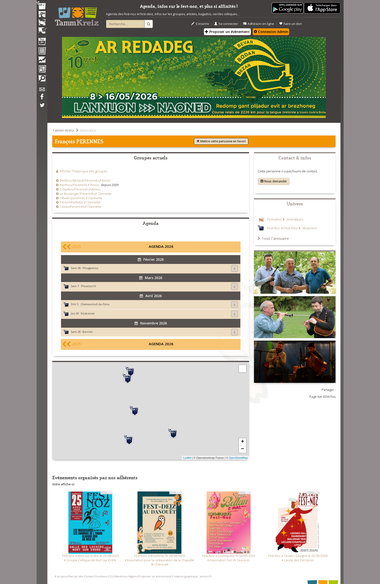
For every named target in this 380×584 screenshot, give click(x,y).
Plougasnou (90, 268)
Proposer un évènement (227, 31)
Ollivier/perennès (72, 198)
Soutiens (101, 576)
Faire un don (290, 24)
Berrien (88, 332)
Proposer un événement (154, 576)
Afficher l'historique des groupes (83, 171)
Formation (274, 219)
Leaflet (187, 457)
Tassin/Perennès (72, 207)
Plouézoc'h (88, 286)
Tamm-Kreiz (63, 130)
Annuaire (88, 130)
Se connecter (226, 24)
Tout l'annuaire (273, 238)
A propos (61, 576)
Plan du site (75, 576)
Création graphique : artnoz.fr (192, 576)
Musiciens (309, 228)
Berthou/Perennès (73, 185)
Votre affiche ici (63, 484)
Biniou (106, 180)
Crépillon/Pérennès (74, 189)
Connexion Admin (271, 31)
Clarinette (104, 194)
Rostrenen (88, 313)
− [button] (242, 449)
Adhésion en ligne (258, 24)
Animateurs (294, 219)
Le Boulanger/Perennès (77, 194)
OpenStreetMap (238, 457)
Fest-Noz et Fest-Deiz (282, 228)
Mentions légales (126, 576)
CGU (111, 576)
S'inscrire (200, 24)
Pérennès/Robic (72, 202)
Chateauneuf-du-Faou (95, 304)
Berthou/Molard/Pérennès (79, 180)
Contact (89, 576)
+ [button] (242, 442)
